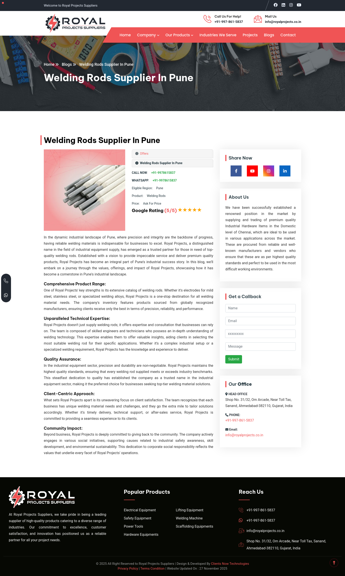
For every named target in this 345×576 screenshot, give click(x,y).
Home (125, 35)
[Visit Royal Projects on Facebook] (276, 5)
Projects (250, 35)
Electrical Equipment (140, 510)
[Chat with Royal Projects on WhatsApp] (6, 295)
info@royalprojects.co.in (283, 22)
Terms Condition (152, 568)
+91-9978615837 (163, 172)
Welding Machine (189, 518)
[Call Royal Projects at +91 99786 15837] (6, 281)
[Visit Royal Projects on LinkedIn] (283, 5)
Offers (143, 153)
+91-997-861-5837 (229, 22)
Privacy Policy (128, 568)
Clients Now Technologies (230, 564)
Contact (288, 35)
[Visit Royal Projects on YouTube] (299, 5)
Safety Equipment (137, 518)
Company (146, 35)
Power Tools (133, 526)
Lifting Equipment (189, 510)
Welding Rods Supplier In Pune (106, 64)
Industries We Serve (217, 35)
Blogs (269, 35)
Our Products (177, 35)
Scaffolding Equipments (194, 526)
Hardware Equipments (141, 534)
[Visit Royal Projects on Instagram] (291, 5)
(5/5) (170, 210)
